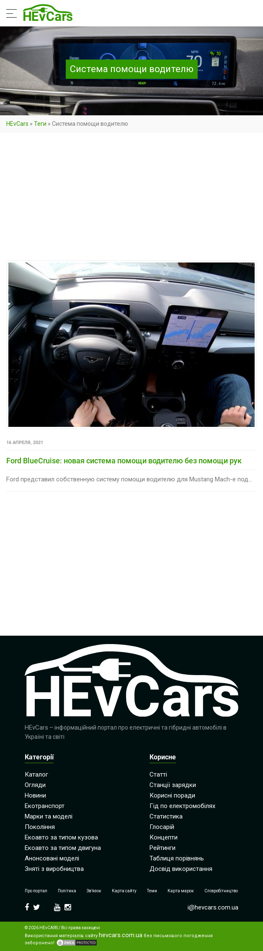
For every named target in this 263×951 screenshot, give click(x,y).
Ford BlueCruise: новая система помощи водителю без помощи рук (124, 460)
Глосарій (162, 827)
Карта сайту (124, 891)
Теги (40, 123)
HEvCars (17, 123)
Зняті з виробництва (54, 869)
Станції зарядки (173, 785)
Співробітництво (221, 891)
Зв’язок (94, 891)
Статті (158, 774)
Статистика (166, 816)
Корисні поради (172, 795)
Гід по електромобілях (182, 806)
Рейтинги (162, 848)
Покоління (40, 827)
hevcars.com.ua (120, 935)
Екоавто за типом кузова (61, 837)
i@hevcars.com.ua (213, 907)
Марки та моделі (48, 816)
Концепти (164, 837)
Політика (67, 891)
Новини (35, 795)
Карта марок (181, 891)
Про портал (36, 891)
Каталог (36, 774)
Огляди (35, 785)
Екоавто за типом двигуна (63, 848)
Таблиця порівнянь (177, 858)
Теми (152, 891)
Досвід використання (181, 869)
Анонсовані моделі (52, 858)
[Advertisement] (131, 198)
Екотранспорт (44, 806)
